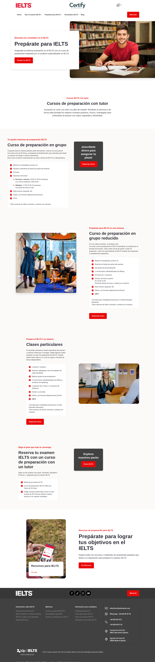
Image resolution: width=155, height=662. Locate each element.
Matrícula (133, 15)
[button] (119, 5)
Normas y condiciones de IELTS (56, 617)
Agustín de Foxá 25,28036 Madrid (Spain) (118, 639)
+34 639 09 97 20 (116, 624)
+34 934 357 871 (116, 619)
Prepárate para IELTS (82, 611)
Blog (82, 15)
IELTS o (28, 614)
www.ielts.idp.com (22, 620)
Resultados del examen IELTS (85, 620)
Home (19, 15)
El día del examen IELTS (84, 614)
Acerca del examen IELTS (25, 611)
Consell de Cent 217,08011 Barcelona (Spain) (119, 631)
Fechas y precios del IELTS (55, 611)
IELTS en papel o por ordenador (27, 617)
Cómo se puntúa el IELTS (84, 617)
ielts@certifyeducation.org (120, 608)
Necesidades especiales (54, 614)
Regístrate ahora (98, 316)
